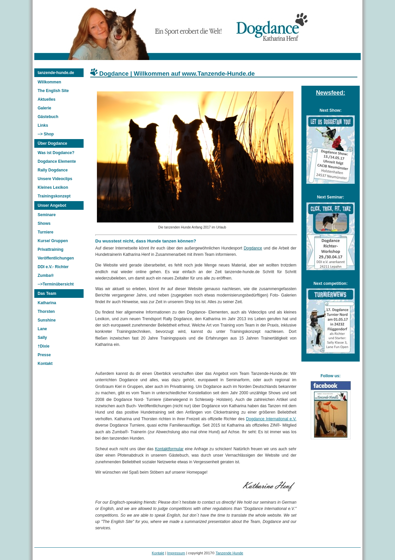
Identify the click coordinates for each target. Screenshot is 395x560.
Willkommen (49, 82)
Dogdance (253, 248)
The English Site (53, 90)
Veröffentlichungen (56, 258)
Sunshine (47, 320)
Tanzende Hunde (229, 553)
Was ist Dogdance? (56, 152)
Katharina (47, 303)
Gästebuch (48, 116)
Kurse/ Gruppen (53, 240)
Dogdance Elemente (57, 161)
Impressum (176, 553)
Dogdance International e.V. (271, 419)
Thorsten (46, 311)
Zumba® (46, 275)
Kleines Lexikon (53, 187)
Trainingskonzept (54, 196)
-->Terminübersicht (56, 284)
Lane (42, 329)
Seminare (47, 214)
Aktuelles (46, 99)
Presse (44, 355)
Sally (42, 337)
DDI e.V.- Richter (53, 266)
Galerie (44, 108)
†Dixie (43, 346)
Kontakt (45, 363)
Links (43, 125)
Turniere (45, 232)
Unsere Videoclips (55, 178)
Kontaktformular (169, 449)
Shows (44, 223)
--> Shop (46, 134)
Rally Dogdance (53, 170)
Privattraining (50, 249)
